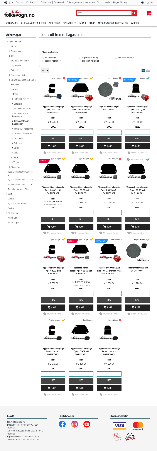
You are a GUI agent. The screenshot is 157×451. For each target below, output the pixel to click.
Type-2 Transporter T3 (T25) (20, 180)
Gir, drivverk (16, 66)
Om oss (19, 3)
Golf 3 (11, 208)
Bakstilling (15, 70)
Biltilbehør (54, 23)
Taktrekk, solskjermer (23, 129)
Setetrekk (18, 104)
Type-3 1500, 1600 (17, 204)
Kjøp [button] (53, 146)
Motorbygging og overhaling (113, 23)
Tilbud (92, 23)
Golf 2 (11, 199)
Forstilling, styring (19, 75)
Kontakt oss (31, 3)
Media (107, 3)
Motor (13, 47)
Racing (82, 23)
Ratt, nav (18, 143)
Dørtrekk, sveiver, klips (24, 134)
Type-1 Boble (15, 42)
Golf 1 (11, 194)
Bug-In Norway (120, 3)
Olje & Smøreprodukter (33, 23)
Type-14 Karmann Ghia (18, 189)
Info (53, 139)
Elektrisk (15, 90)
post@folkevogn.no (30, 437)
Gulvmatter (19, 139)
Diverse (17, 148)
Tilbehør (14, 158)
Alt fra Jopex (14, 223)
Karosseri (15, 85)
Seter (16, 153)
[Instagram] (77, 425)
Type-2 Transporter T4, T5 (20, 185)
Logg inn (149, 3)
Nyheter (135, 23)
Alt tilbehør (13, 213)
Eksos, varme (17, 51)
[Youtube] (89, 425)
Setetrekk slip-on (21, 99)
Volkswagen (12, 23)
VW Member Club (93, 3)
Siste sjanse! (16, 167)
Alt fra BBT (13, 218)
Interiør (15, 94)
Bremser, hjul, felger (20, 61)
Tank (13, 56)
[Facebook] (65, 425)
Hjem (10, 3)
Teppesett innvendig (23, 109)
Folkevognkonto (74, 3)
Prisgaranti (59, 3)
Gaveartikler (69, 23)
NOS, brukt (16, 162)
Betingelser (46, 3)
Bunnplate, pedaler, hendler (23, 80)
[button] (148, 10)
